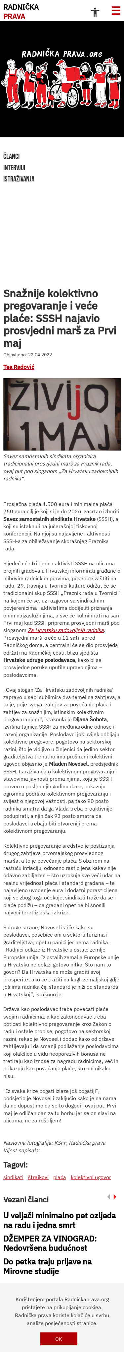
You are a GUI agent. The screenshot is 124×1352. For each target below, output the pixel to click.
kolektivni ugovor (91, 1177)
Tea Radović (18, 367)
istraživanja (18, 179)
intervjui (14, 168)
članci (11, 156)
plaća (59, 1177)
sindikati (13, 1177)
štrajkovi (38, 1177)
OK (58, 1339)
